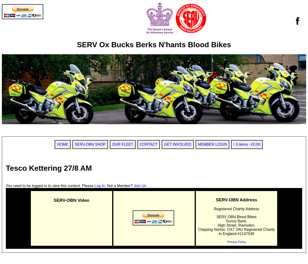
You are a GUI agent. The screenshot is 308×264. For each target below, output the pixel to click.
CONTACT (149, 144)
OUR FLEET (122, 144)
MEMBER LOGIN (212, 144)
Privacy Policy (236, 242)
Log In (99, 186)
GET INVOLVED (177, 144)
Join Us (140, 186)
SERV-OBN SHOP (90, 144)
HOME (62, 144)
